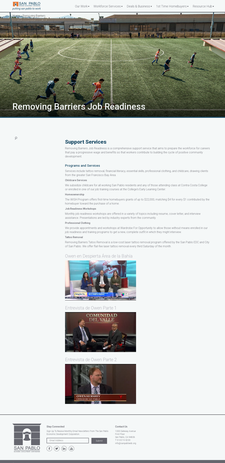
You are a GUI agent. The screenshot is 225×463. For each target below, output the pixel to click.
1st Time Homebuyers (171, 6)
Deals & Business (138, 6)
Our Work (81, 6)
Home (16, 15)
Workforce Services (107, 6)
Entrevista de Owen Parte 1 (91, 308)
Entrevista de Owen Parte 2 (91, 359)
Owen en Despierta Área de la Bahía (99, 256)
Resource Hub (202, 6)
